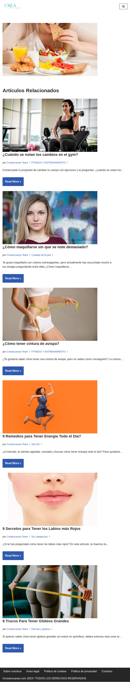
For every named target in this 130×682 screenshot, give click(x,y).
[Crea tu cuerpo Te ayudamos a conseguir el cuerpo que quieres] (13, 6)
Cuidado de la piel (41, 255)
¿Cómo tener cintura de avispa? (31, 344)
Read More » (12, 182)
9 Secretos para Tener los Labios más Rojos (42, 529)
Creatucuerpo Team (17, 162)
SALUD (35, 444)
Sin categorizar (39, 536)
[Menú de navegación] (123, 6)
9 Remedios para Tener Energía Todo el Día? (42, 436)
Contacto (107, 671)
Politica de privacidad (84, 671)
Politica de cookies (55, 671)
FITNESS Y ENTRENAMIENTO (48, 162)
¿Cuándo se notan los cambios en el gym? (40, 154)
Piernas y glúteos (40, 629)
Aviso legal (32, 671)
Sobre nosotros (12, 671)
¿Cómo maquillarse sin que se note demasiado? (46, 247)
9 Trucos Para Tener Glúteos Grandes (36, 621)
